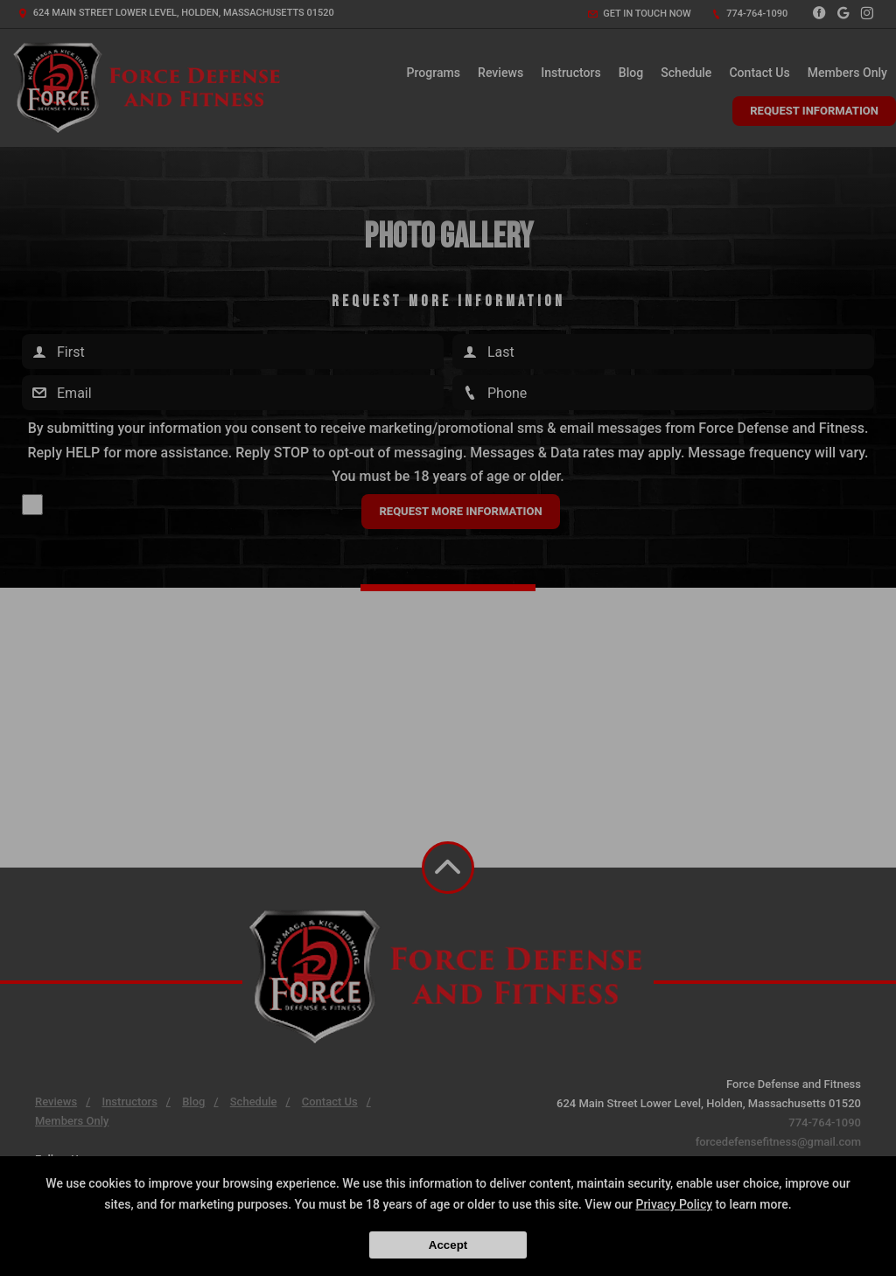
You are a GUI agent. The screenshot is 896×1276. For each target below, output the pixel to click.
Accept (448, 1245)
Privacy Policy (673, 1204)
